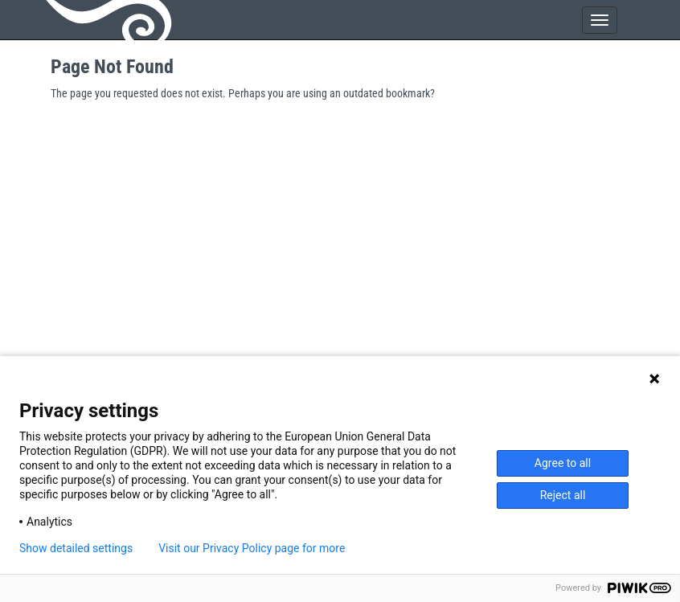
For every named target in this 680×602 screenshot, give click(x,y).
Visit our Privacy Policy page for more (251, 548)
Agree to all (563, 463)
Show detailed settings (76, 548)
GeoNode (111, 20)
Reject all (563, 495)
